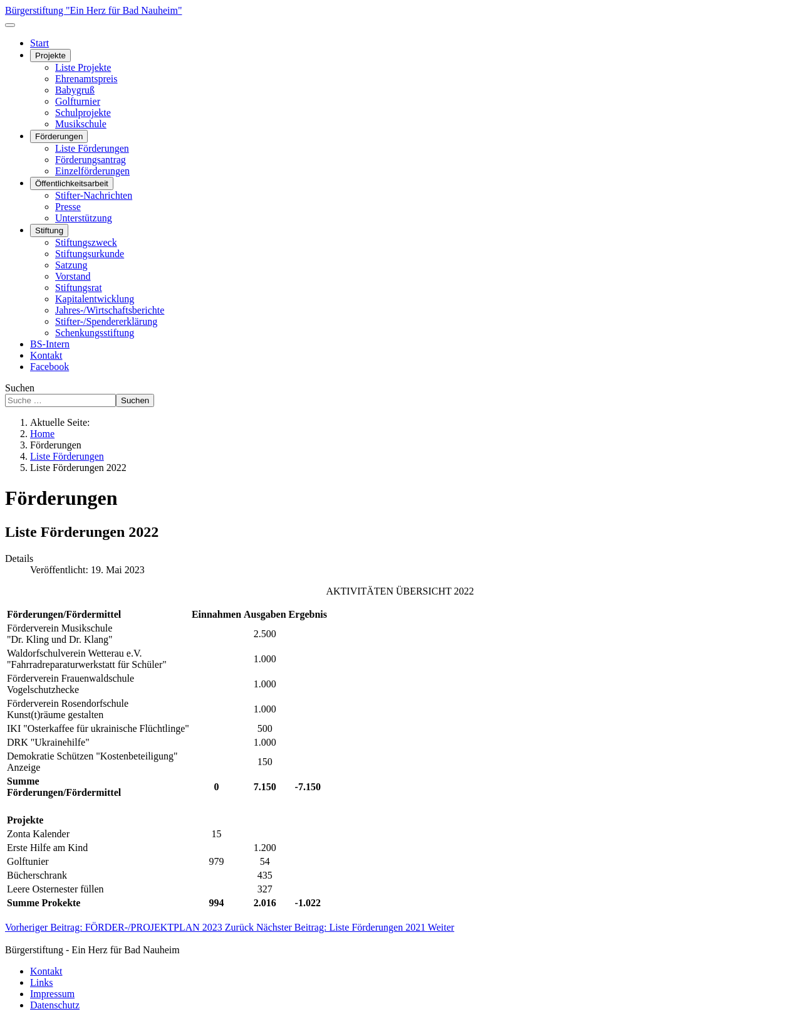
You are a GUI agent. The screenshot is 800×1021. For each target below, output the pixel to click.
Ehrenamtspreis (86, 78)
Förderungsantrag (90, 159)
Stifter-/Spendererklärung (106, 321)
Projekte (50, 55)
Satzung (71, 265)
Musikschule (80, 124)
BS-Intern (50, 344)
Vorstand (73, 276)
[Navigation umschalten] (10, 25)
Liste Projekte (83, 67)
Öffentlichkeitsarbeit (71, 183)
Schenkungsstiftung (94, 332)
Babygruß (75, 90)
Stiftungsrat (78, 287)
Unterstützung (83, 218)
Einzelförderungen (92, 171)
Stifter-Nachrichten (93, 195)
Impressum (52, 993)
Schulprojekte (83, 112)
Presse (68, 206)
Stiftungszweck (86, 242)
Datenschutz (55, 1005)
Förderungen (59, 136)
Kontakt (46, 355)
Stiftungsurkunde (89, 253)
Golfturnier (77, 101)
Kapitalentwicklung (94, 299)
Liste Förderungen (92, 148)
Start (39, 43)
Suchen (19, 388)
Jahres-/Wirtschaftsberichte (109, 310)
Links (41, 982)
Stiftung (49, 230)
